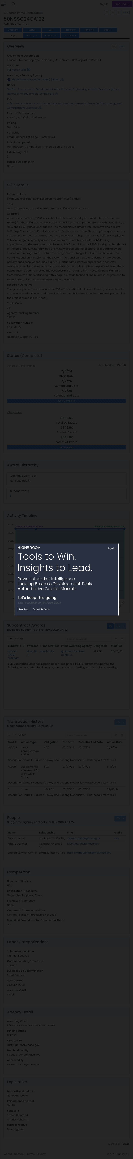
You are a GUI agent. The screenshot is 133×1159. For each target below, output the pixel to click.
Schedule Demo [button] (41, 609)
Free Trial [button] (23, 609)
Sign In (111, 548)
